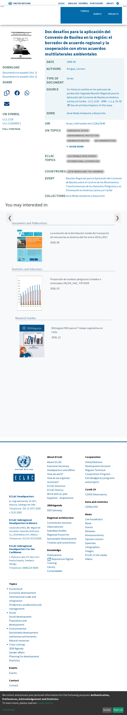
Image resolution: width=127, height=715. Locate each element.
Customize (8, 709)
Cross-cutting (17, 644)
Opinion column (94, 539)
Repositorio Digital (62, 559)
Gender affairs (17, 652)
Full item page (11, 129)
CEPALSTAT (91, 506)
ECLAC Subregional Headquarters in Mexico (23, 521)
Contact (13, 685)
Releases (90, 531)
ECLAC (61, 3)
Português (96, 3)
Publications (54, 555)
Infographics (92, 547)
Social (12, 612)
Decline (107, 709)
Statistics (14, 660)
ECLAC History (55, 490)
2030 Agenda (16, 648)
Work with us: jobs (57, 493)
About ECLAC (54, 462)
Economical (15, 588)
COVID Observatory (96, 494)
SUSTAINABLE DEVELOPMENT (82, 156)
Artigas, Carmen (76, 68)
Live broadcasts (94, 519)
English (72, 3)
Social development (20, 616)
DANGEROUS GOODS (78, 130)
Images (89, 551)
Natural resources (19, 640)
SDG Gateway (54, 510)
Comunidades (54, 571)
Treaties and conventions (61, 542)
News (88, 523)
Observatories (55, 526)
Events (98, 13)
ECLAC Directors (56, 486)
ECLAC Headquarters (21, 496)
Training (52, 563)
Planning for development (24, 656)
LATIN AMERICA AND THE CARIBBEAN (85, 171)
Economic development (22, 592)
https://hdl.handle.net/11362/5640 (85, 123)
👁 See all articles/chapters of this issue (89, 105)
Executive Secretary (58, 466)
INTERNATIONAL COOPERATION (83, 161)
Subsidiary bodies (56, 530)
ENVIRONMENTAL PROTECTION (83, 135)
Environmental (17, 628)
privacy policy (44, 703)
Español (83, 3)
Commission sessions (59, 522)
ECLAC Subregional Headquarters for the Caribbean (22, 549)
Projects (113, 13)
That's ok (118, 709)
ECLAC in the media (96, 555)
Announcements (94, 535)
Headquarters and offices (61, 470)
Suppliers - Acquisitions (60, 497)
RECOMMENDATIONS (105, 140)
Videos (88, 559)
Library (51, 567)
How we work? (55, 474)
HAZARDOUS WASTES (78, 140)
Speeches (90, 543)
